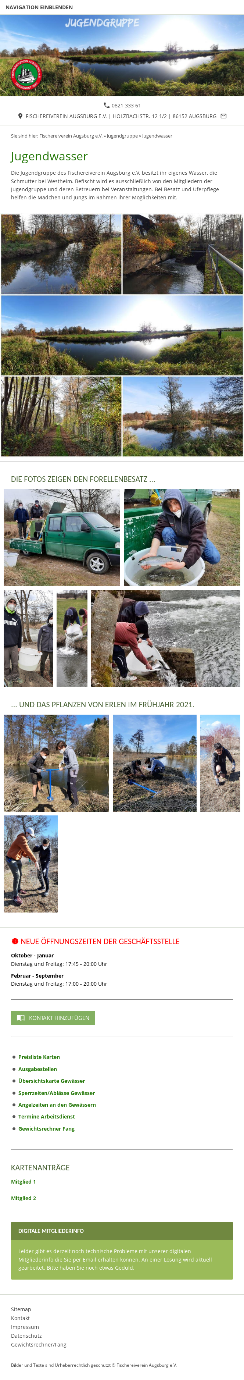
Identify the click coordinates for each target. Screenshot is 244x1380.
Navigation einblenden (39, 7)
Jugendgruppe (122, 136)
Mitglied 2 (23, 1198)
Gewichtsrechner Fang (46, 1128)
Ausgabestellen (37, 1069)
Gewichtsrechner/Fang (39, 1344)
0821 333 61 (122, 105)
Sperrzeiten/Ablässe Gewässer (56, 1092)
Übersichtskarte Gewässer (51, 1080)
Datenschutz (26, 1335)
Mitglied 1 (23, 1181)
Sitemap (21, 1309)
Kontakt (20, 1318)
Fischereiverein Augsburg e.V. (71, 136)
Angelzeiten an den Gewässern (57, 1104)
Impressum (25, 1326)
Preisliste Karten (39, 1056)
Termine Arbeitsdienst (46, 1116)
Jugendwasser (157, 136)
